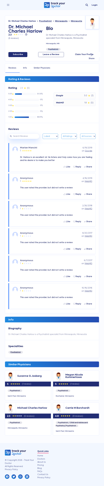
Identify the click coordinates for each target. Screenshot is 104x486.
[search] (87, 5)
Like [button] (67, 167)
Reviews (12, 68)
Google (88, 151)
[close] (8, 5)
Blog (39, 468)
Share (92, 57)
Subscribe (18, 54)
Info (25, 68)
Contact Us (42, 474)
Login (95, 5)
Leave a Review (51, 54)
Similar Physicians (42, 68)
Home (40, 456)
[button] (7, 476)
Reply (77, 167)
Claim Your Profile (84, 54)
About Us (41, 462)
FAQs (39, 471)
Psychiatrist (16, 352)
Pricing (40, 465)
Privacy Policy (43, 478)
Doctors (41, 459)
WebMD (88, 181)
